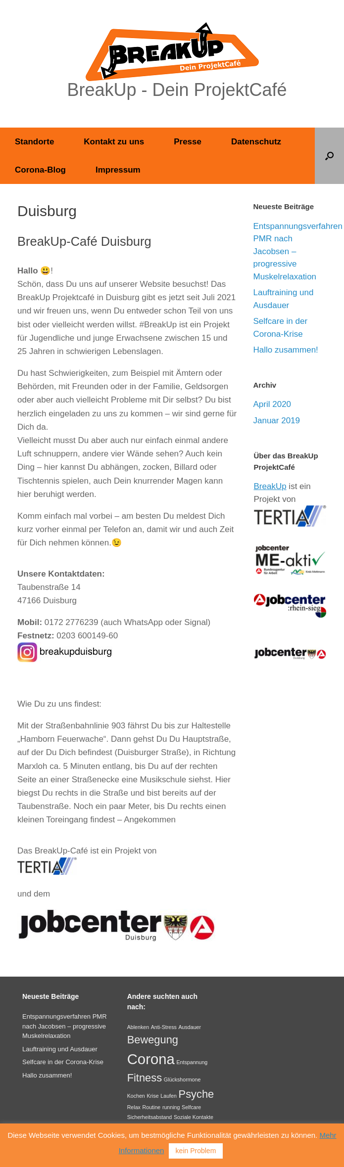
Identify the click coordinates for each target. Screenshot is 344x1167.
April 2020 (272, 404)
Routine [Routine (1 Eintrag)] (152, 1107)
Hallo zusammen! (285, 350)
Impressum (118, 170)
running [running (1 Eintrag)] (171, 1107)
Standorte (34, 141)
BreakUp (270, 486)
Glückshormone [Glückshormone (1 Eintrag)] (182, 1079)
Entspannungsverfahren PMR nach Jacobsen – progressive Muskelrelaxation (64, 1026)
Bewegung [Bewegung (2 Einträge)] (152, 1039)
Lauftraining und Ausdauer (60, 1049)
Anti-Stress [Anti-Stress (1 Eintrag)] (164, 1027)
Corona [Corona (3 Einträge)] (151, 1059)
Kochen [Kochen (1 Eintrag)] (136, 1096)
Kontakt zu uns (114, 141)
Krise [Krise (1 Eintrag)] (152, 1096)
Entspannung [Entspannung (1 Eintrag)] (191, 1062)
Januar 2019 (276, 420)
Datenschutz (256, 141)
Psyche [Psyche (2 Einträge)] (196, 1094)
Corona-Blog (40, 170)
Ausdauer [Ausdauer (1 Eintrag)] (189, 1027)
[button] (329, 156)
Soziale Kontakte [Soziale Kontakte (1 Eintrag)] (193, 1117)
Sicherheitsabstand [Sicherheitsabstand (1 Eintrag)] (149, 1117)
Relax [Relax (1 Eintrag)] (134, 1107)
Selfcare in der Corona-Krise (62, 1062)
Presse (187, 141)
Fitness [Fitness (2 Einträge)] (144, 1078)
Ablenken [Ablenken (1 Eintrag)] (138, 1027)
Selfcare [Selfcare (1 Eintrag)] (191, 1107)
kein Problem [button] (196, 1151)
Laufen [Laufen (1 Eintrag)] (168, 1096)
